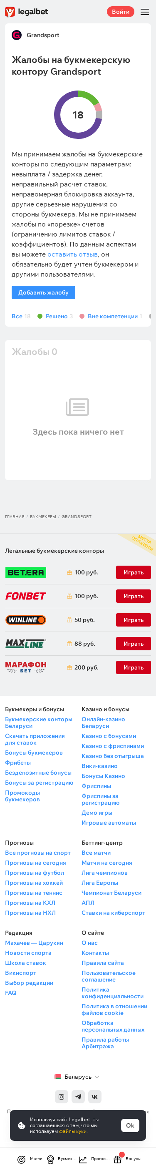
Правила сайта (103, 963)
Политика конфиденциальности (113, 993)
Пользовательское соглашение (109, 976)
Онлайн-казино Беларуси (103, 722)
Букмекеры (43, 516)
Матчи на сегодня (107, 862)
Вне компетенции (115, 316)
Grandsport (43, 35)
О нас (90, 942)
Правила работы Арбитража (105, 1043)
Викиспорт (20, 973)
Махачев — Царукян (34, 942)
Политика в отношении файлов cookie (114, 1009)
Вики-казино (100, 766)
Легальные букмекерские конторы (54, 550)
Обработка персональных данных (113, 1026)
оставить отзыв (72, 254)
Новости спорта (28, 953)
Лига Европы (100, 882)
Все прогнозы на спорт (38, 852)
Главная (15, 516)
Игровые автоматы (109, 822)
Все (21, 316)
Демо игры (97, 812)
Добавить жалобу (43, 292)
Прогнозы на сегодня (35, 862)
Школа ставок (25, 963)
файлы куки (73, 1131)
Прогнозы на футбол (34, 872)
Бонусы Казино (103, 776)
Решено (59, 316)
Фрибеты (18, 762)
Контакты (95, 953)
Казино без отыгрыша (113, 756)
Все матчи (96, 852)
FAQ (11, 993)
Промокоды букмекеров (22, 796)
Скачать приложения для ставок (35, 739)
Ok (130, 1125)
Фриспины (96, 786)
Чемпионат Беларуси (111, 892)
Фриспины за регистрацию (100, 799)
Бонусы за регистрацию (39, 782)
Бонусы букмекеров (34, 752)
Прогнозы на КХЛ (30, 902)
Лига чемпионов (105, 872)
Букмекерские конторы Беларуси (38, 722)
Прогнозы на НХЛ (30, 912)
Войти (120, 11)
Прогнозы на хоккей (34, 882)
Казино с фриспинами (113, 746)
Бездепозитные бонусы (38, 772)
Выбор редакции (29, 983)
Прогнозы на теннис (33, 892)
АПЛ (88, 902)
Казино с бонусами (109, 736)
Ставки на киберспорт (113, 912)
